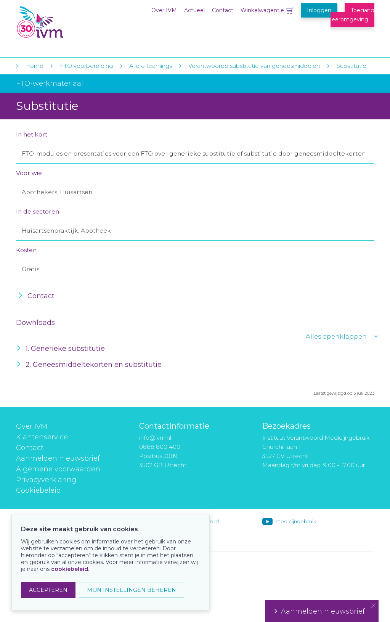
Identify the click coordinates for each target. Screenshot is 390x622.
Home (34, 65)
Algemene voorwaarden (58, 469)
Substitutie (351, 65)
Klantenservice (42, 437)
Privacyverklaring (46, 480)
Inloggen (319, 10)
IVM (62, 22)
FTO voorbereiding (87, 65)
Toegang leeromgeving (352, 15)
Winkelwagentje (262, 10)
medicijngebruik (296, 521)
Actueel (194, 10)
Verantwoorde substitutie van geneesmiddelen (254, 65)
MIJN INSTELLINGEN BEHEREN (131, 590)
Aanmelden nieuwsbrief (58, 458)
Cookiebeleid (38, 490)
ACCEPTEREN (48, 590)
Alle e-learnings (150, 65)
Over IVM (164, 10)
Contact (222, 10)
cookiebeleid (69, 569)
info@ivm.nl (155, 437)
